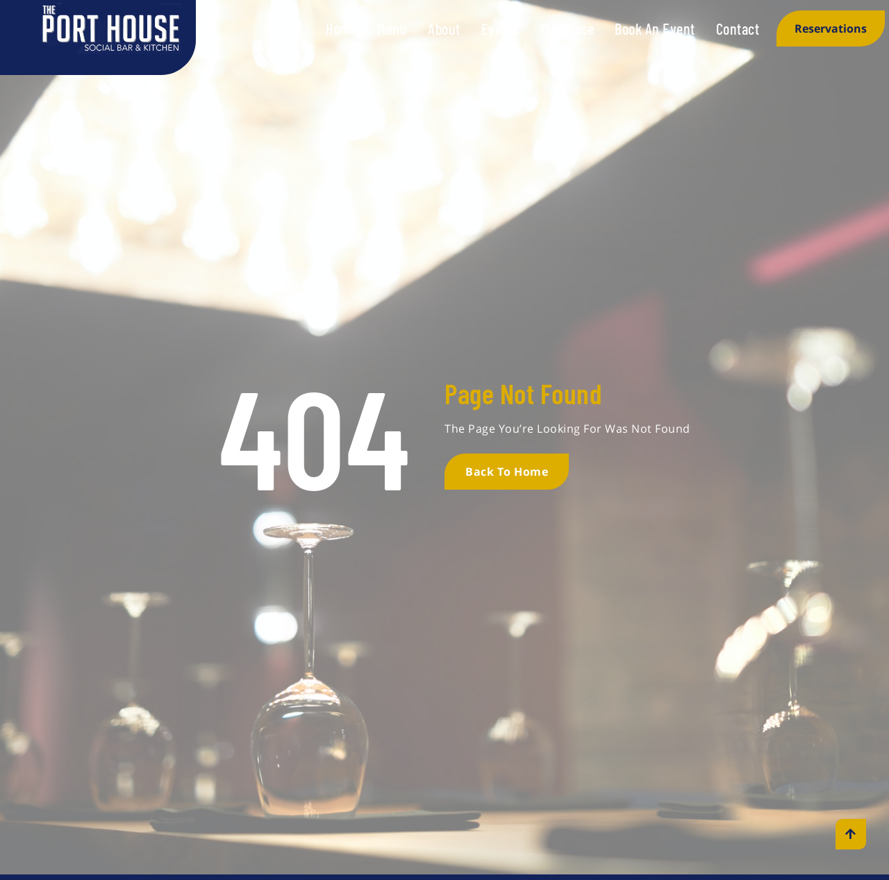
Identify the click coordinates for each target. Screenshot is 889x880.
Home (341, 28)
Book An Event (655, 28)
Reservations (831, 28)
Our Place (568, 28)
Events (500, 28)
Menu (392, 28)
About (444, 28)
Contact (738, 28)
